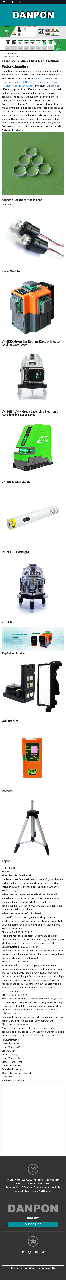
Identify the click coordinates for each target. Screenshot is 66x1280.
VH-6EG (7, 622)
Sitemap (31, 1183)
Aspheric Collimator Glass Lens (22, 200)
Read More (7, 204)
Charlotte (17, 932)
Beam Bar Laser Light (13, 1069)
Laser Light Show (11, 1043)
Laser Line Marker (11, 82)
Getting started (10, 53)
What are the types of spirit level (21, 913)
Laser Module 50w (11, 1058)
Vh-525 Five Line (24, 1187)
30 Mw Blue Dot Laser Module (17, 1072)
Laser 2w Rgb (9, 1050)
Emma (15, 961)
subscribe (33, 1224)
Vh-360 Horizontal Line (45, 78)
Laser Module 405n (11, 1047)
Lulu (14, 1013)
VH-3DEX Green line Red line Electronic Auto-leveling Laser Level (31, 343)
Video (32, 1268)
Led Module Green (11, 1065)
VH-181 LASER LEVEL (16, 482)
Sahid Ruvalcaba (20, 946)
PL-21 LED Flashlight (15, 552)
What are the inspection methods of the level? (29, 894)
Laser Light (7, 1076)
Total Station (40, 1187)
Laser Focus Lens (11, 56)
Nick (14, 994)
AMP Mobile (44, 1183)
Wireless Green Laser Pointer (17, 85)
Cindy (15, 1024)
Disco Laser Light (11, 1054)
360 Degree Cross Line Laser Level (40, 82)
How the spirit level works (17, 875)
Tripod (6, 861)
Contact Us (48, 1268)
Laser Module (11, 271)
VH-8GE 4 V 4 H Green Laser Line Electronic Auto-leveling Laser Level (30, 413)
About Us (16, 1268)
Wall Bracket (10, 721)
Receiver (7, 791)
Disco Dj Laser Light (12, 1061)
